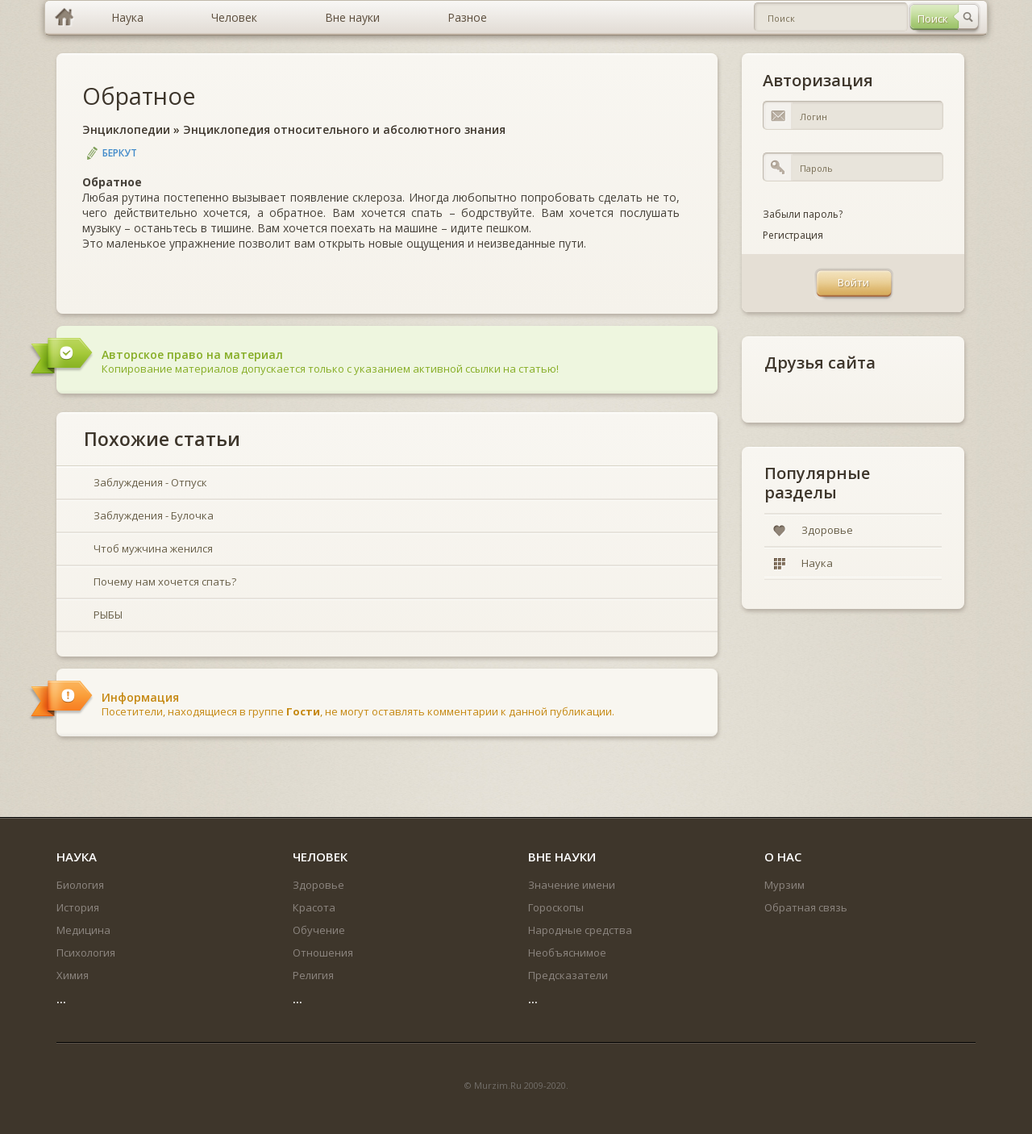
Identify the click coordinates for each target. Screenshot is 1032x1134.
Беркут (119, 153)
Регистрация (793, 235)
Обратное (139, 95)
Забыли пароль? (803, 214)
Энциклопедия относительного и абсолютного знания (344, 129)
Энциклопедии (126, 129)
